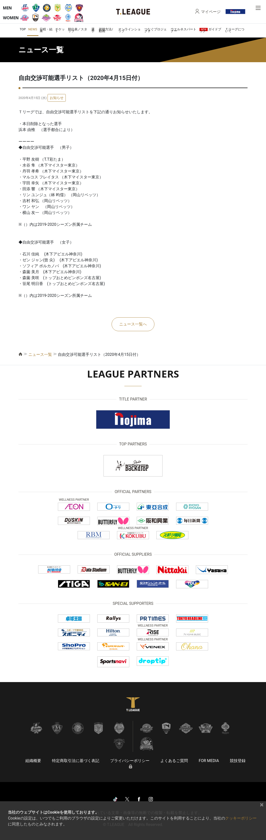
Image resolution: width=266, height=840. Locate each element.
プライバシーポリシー (130, 760)
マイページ (211, 11)
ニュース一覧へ (133, 324)
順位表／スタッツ (77, 30)
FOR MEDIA (209, 760)
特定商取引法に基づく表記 (75, 760)
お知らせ (57, 98)
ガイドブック (210, 30)
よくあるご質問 (174, 760)
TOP (23, 29)
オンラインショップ (129, 30)
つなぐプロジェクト (155, 30)
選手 (93, 30)
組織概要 (33, 760)
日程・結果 (46, 30)
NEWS (32, 29)
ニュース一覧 (40, 354)
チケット (60, 30)
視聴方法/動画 (106, 30)
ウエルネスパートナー (183, 30)
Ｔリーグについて (234, 30)
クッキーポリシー (241, 818)
